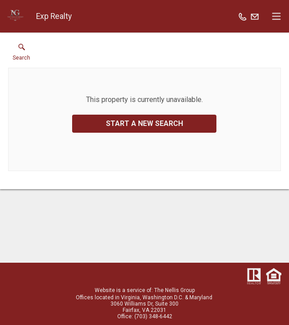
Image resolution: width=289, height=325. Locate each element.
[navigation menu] (276, 16)
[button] (21, 54)
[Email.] (254, 16)
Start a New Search (144, 123)
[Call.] (242, 16)
